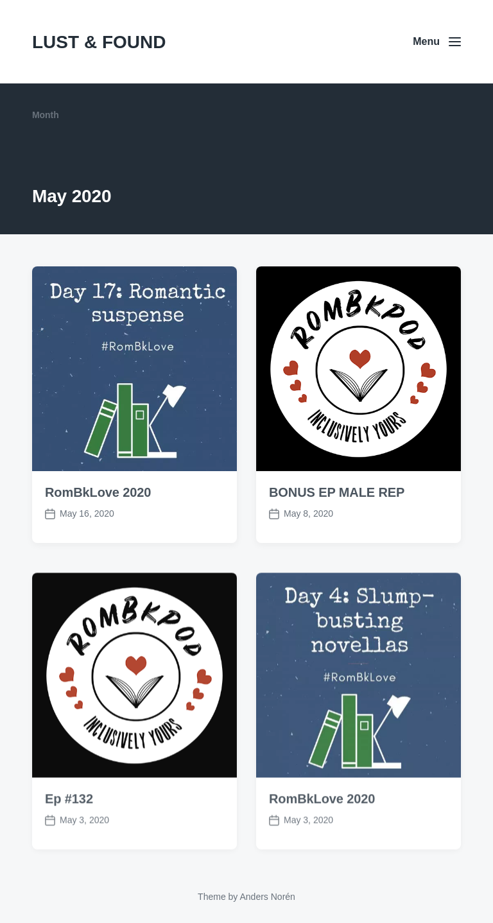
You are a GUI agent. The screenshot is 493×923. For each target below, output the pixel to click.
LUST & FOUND (99, 42)
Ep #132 (69, 823)
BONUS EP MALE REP (336, 492)
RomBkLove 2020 (98, 492)
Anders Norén (267, 897)
